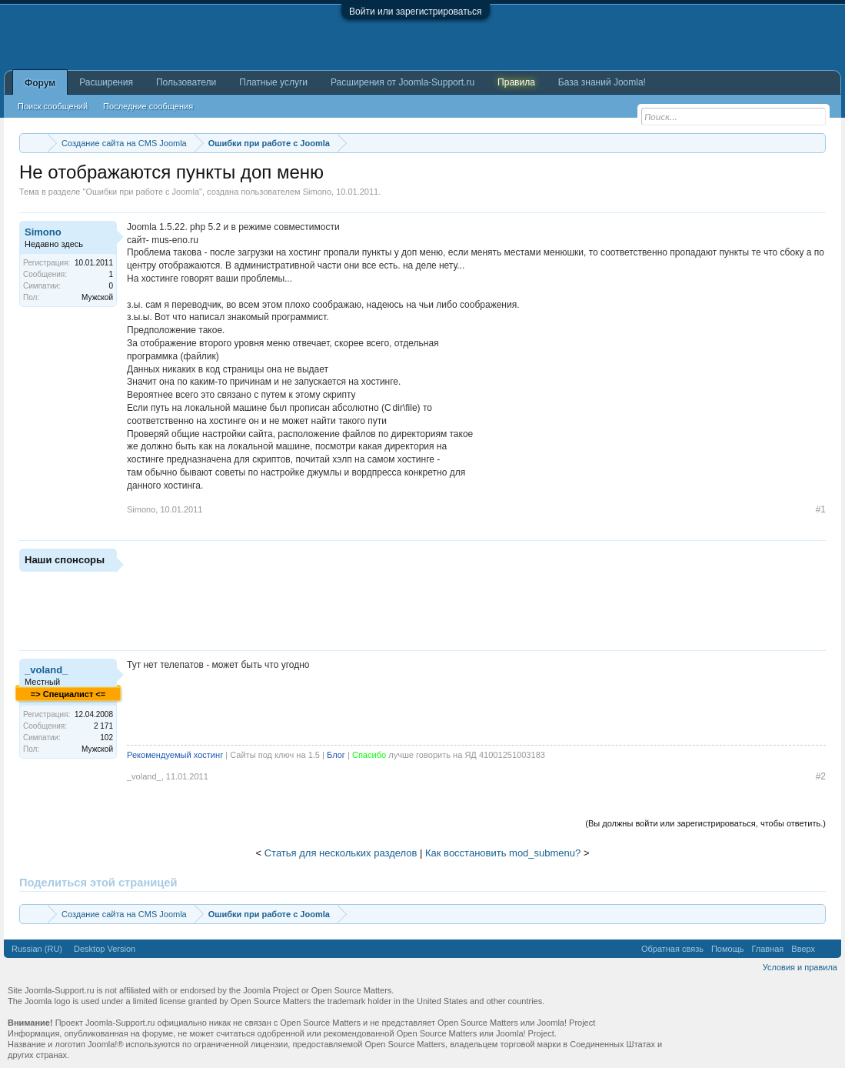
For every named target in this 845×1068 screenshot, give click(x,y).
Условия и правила (800, 967)
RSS (828, 948)
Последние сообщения (148, 106)
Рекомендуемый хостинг (175, 754)
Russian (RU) (37, 948)
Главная (767, 948)
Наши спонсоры (65, 560)
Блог (336, 754)
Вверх (803, 948)
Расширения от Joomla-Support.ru (402, 82)
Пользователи (186, 82)
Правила (516, 82)
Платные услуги (273, 82)
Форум (40, 83)
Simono (317, 191)
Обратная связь (672, 948)
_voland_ (46, 670)
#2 (821, 776)
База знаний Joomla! (602, 82)
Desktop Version (104, 948)
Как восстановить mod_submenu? (503, 853)
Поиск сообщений (53, 106)
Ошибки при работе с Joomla (142, 191)
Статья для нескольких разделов (341, 853)
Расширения (106, 82)
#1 (821, 509)
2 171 (103, 726)
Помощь (727, 948)
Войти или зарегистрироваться (415, 11)
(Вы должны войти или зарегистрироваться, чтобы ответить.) (705, 823)
